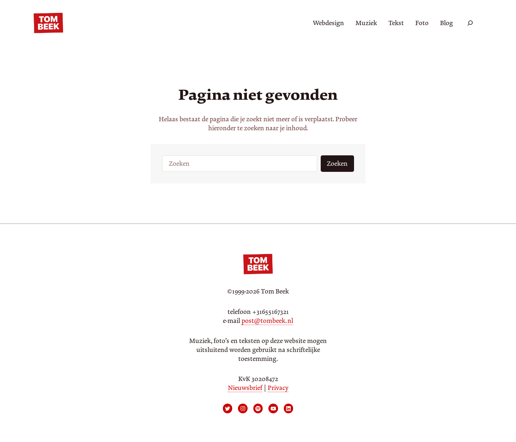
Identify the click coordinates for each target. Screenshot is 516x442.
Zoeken (337, 164)
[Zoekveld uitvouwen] (470, 23)
